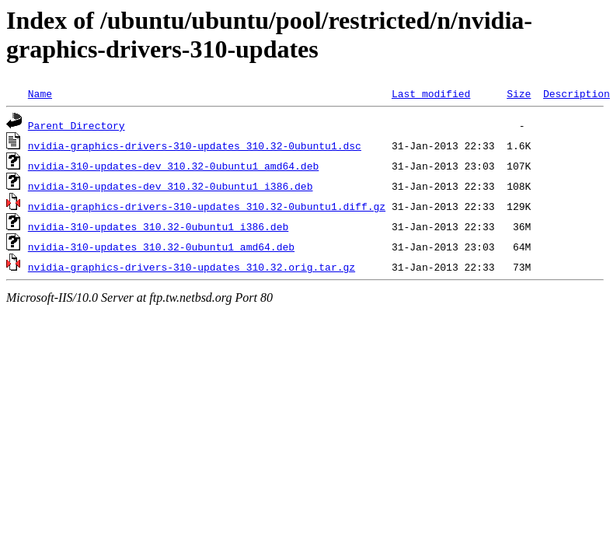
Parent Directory (76, 125)
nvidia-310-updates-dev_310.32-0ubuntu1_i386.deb (170, 186)
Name (40, 93)
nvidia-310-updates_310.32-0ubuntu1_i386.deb (158, 226)
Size (519, 93)
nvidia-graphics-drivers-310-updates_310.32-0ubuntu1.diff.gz (206, 206)
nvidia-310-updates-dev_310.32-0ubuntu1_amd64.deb (173, 166)
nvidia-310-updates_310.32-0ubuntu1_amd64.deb (161, 247)
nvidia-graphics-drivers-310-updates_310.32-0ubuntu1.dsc (194, 145)
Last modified (431, 93)
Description (576, 93)
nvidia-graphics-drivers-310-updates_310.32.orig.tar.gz (191, 267)
